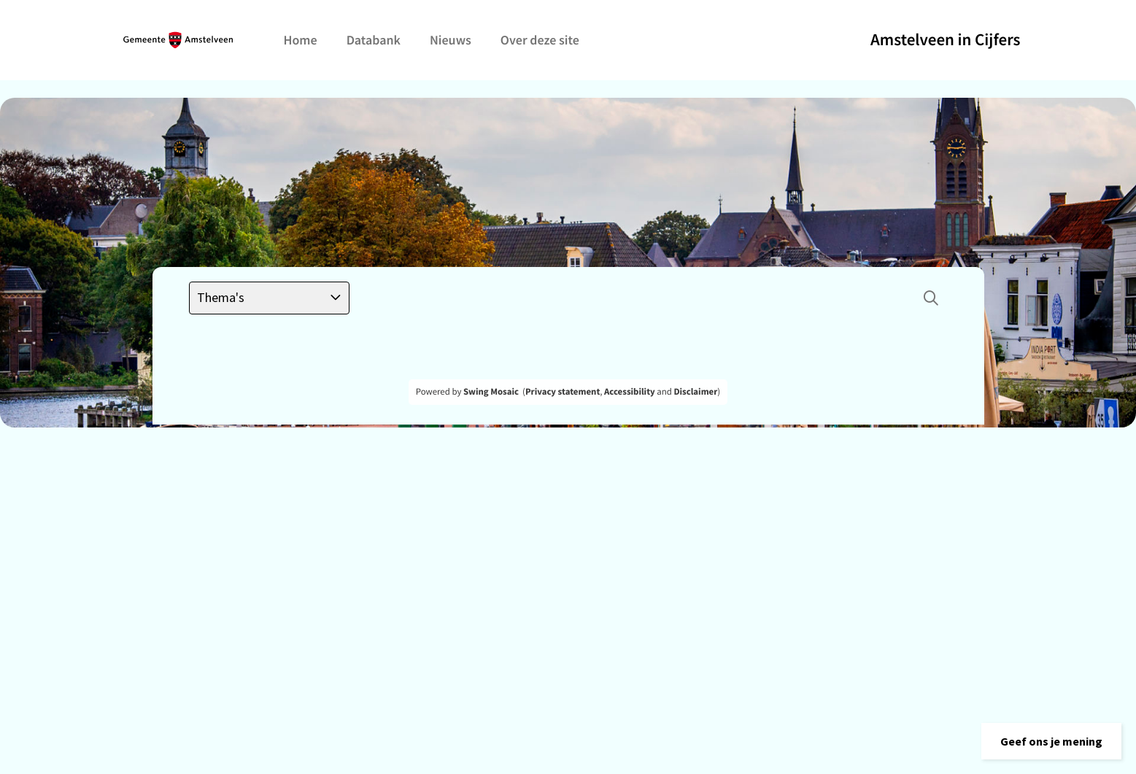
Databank (374, 39)
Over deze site (540, 39)
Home (300, 39)
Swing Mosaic (491, 392)
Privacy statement (562, 392)
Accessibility (629, 392)
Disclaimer (695, 392)
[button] (1051, 741)
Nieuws (450, 39)
